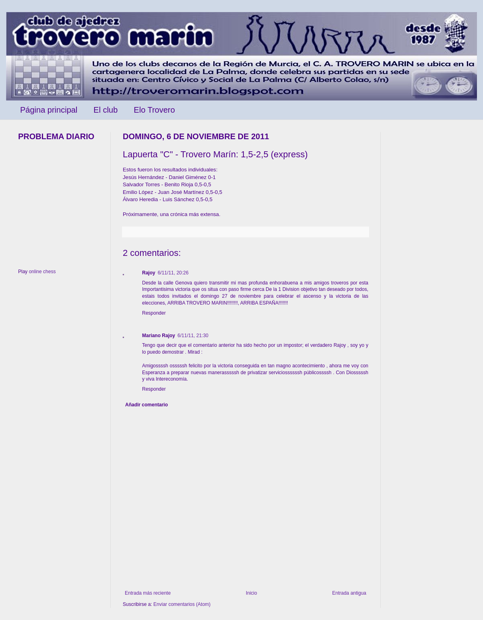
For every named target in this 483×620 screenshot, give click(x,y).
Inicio (251, 593)
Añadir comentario (146, 405)
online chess (42, 271)
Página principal (48, 109)
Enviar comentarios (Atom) (182, 604)
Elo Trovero (154, 109)
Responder (154, 313)
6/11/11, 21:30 (193, 335)
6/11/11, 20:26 (173, 273)
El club (105, 109)
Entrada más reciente (148, 593)
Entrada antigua (349, 593)
